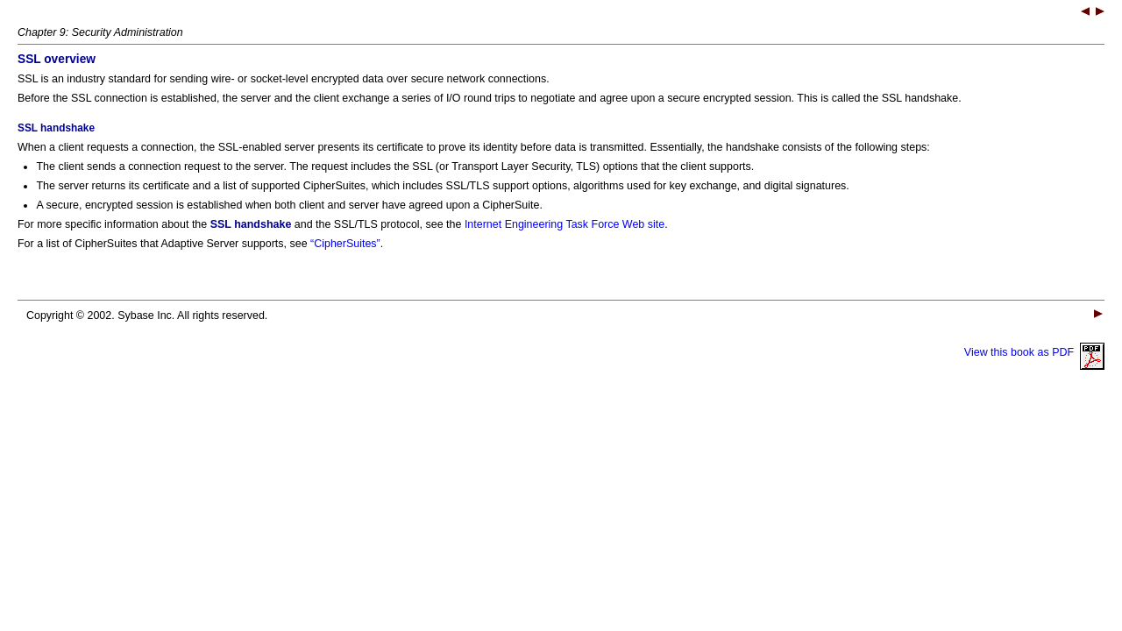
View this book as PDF (1034, 352)
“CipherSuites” (345, 244)
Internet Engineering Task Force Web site (564, 224)
